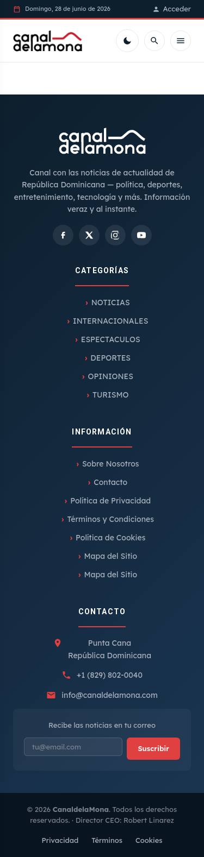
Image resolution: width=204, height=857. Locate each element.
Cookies (149, 840)
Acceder (171, 8)
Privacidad (59, 840)
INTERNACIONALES (110, 321)
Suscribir (153, 748)
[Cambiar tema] (127, 40)
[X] (89, 235)
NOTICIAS (110, 302)
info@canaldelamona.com (109, 695)
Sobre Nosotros (110, 464)
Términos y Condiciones (110, 519)
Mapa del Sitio (110, 556)
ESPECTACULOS (110, 339)
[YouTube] (141, 235)
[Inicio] (47, 41)
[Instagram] (115, 235)
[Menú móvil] (180, 40)
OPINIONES (110, 376)
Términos (106, 840)
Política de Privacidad (110, 501)
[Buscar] (154, 40)
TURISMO (110, 395)
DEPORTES (110, 358)
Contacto (110, 482)
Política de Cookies (110, 538)
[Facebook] (63, 235)
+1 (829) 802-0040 (110, 675)
